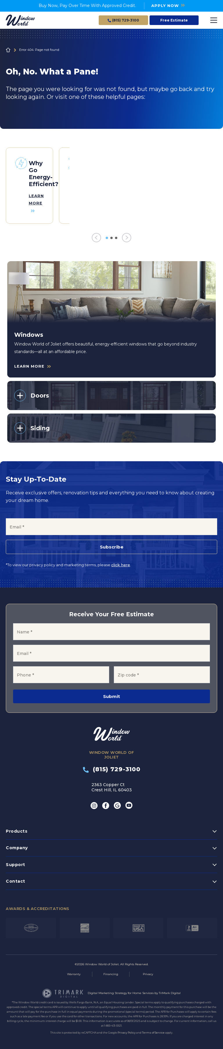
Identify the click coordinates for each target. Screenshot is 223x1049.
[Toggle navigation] (213, 20)
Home (8, 50)
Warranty (73, 972)
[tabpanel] (29, 184)
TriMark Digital (170, 991)
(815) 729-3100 (112, 766)
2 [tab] (111, 235)
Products (16, 828)
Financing (110, 972)
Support (15, 862)
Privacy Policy (127, 1030)
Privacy (148, 972)
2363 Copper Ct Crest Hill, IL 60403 (111, 784)
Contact (15, 878)
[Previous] (96, 235)
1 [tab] (107, 235)
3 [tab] (116, 235)
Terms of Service (153, 1030)
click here (120, 562)
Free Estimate (174, 20)
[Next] (126, 235)
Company (17, 845)
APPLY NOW (165, 5)
